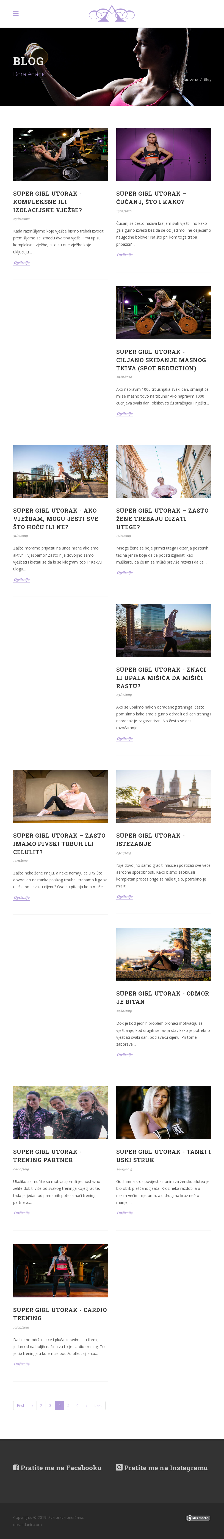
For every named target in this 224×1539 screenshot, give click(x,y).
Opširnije (21, 262)
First (20, 1405)
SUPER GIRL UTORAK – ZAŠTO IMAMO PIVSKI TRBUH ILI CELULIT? (59, 843)
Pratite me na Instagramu (162, 1467)
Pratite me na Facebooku (57, 1467)
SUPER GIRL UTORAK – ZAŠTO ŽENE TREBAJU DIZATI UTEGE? (162, 519)
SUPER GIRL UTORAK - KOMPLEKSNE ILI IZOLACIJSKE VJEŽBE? (47, 202)
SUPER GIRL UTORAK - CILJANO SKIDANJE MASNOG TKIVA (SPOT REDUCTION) (161, 360)
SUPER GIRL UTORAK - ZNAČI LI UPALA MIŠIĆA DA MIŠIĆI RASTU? (161, 678)
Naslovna (190, 79)
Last (98, 1405)
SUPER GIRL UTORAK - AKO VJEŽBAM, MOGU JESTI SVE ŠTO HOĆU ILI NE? (56, 519)
